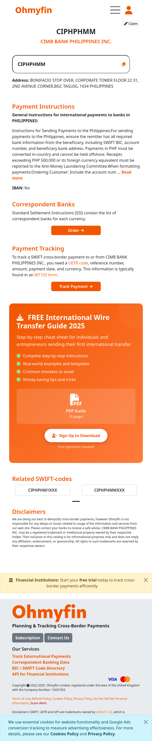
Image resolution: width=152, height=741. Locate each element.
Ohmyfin (33, 10)
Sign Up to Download (76, 435)
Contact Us (58, 638)
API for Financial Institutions (40, 674)
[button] (129, 10)
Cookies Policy (65, 734)
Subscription (27, 638)
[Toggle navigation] (115, 10)
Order (76, 230)
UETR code (78, 263)
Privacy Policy (101, 734)
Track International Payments (41, 656)
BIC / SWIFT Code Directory (38, 668)
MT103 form (45, 275)
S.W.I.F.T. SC (104, 712)
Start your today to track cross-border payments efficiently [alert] (80, 581)
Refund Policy (41, 699)
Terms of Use (21, 699)
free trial (88, 580)
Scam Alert (38, 703)
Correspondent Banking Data (40, 662)
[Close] (146, 722)
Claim (131, 23)
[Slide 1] (76, 501)
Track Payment (76, 286)
